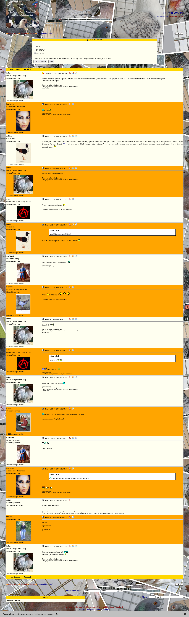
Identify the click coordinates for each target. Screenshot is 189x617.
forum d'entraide (82, 607)
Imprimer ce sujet (13, 600)
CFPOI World (13, 33)
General (24, 33)
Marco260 (173, 17)
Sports (32, 33)
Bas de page (15, 69)
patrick (180, 17)
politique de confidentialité (113, 607)
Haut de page (15, 577)
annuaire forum (95, 607)
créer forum (70, 607)
